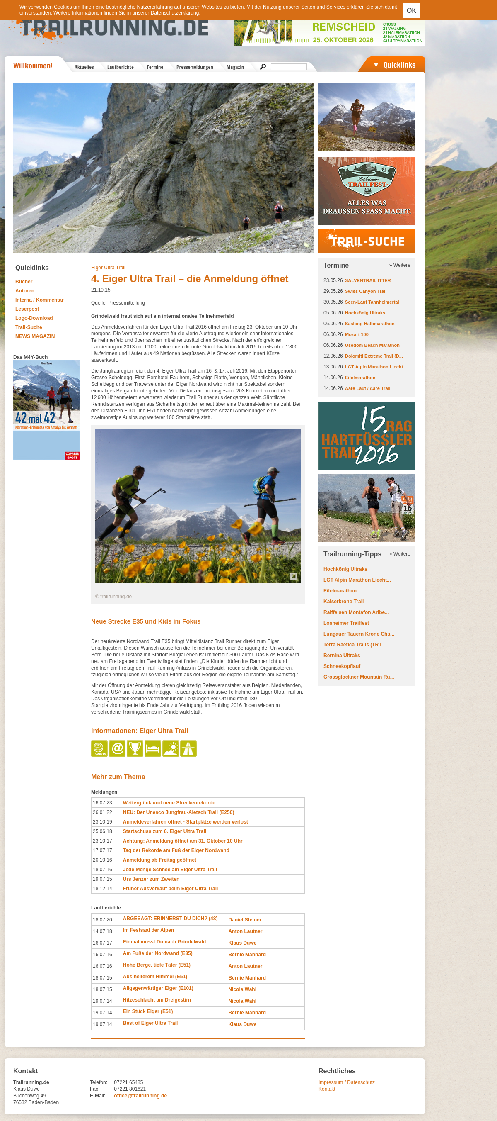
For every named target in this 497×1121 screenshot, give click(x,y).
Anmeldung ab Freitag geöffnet (159, 860)
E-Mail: (97, 1096)
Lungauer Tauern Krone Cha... (358, 634)
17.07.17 (102, 850)
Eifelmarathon (360, 377)
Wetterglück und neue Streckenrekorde (169, 803)
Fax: (94, 1089)
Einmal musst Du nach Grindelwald (164, 942)
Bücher (23, 282)
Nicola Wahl (242, 989)
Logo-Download (34, 318)
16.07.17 (102, 943)
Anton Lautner (245, 931)
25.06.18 (102, 831)
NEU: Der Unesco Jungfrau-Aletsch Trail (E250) (178, 812)
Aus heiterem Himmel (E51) (155, 977)
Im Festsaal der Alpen (148, 930)
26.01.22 (102, 812)
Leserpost (27, 309)
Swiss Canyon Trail (365, 291)
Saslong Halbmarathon (370, 323)
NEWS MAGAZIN (35, 336)
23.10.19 (102, 822)
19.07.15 (102, 879)
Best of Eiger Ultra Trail (150, 1023)
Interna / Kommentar (39, 300)
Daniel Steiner (244, 920)
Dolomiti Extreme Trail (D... (374, 355)
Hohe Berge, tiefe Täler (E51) (157, 965)
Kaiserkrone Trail (343, 601)
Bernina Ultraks (341, 655)
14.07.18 (102, 931)
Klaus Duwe (242, 943)
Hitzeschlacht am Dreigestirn (157, 1000)
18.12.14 (102, 889)
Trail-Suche (28, 327)
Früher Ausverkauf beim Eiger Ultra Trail (170, 889)
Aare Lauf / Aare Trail (368, 388)
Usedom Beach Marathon (372, 345)
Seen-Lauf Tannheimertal (372, 302)
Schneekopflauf (341, 666)
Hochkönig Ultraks (365, 312)
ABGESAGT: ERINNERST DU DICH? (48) (170, 918)
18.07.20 (102, 920)
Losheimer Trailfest (346, 623)
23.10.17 (102, 841)
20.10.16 (102, 860)
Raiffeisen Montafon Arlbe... (356, 612)
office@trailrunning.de (140, 1096)
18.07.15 (102, 978)
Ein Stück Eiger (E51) (148, 1011)
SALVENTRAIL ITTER (368, 280)
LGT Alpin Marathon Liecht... (376, 366)
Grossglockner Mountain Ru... (358, 677)
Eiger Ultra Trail (108, 268)
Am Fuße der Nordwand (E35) (158, 953)
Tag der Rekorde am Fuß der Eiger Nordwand (176, 850)
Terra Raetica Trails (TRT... (354, 645)
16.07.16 (102, 955)
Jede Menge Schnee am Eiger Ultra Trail (170, 869)
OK (411, 10)
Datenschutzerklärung (175, 13)
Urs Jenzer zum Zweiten (151, 879)
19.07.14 (102, 1001)
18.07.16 (102, 869)
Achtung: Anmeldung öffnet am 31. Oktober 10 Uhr (183, 841)
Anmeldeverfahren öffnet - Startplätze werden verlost (185, 822)
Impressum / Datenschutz (346, 1082)
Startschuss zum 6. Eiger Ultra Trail (164, 831)
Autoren (24, 291)
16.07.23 (102, 803)
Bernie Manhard (247, 955)
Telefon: (98, 1082)
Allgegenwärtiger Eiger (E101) (158, 988)
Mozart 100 (357, 334)
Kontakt (326, 1089)
